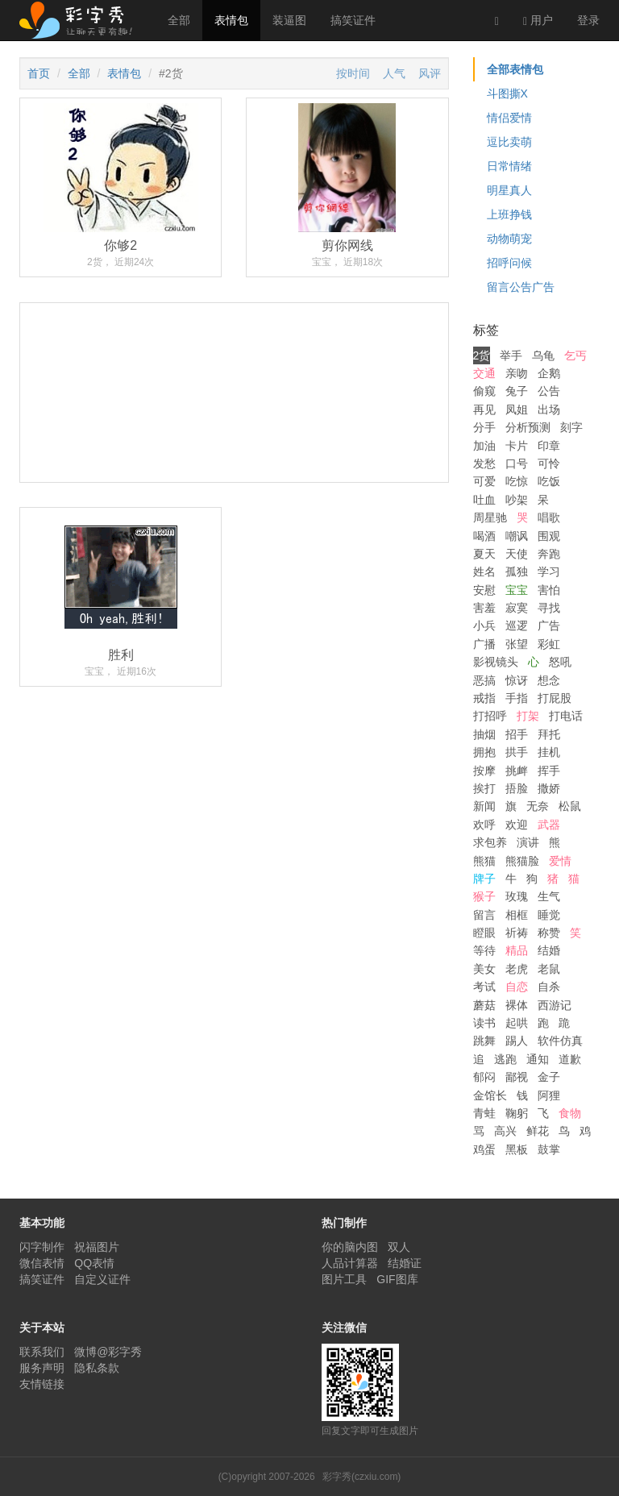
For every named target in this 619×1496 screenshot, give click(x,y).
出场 (549, 409)
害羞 (484, 607)
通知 (537, 1059)
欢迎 (516, 824)
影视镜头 (495, 661)
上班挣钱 (509, 214)
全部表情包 (515, 69)
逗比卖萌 (509, 141)
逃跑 (505, 1059)
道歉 (570, 1059)
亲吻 (516, 373)
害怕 (549, 590)
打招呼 (490, 715)
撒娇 (549, 788)
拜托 (549, 734)
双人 (399, 1246)
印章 (549, 445)
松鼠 (570, 806)
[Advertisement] (234, 452)
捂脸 (516, 788)
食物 (570, 1113)
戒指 (484, 698)
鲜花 (537, 1130)
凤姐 (516, 409)
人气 (394, 73)
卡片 (516, 445)
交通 (484, 373)
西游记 (554, 1005)
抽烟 (484, 734)
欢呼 (484, 824)
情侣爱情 (509, 117)
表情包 (231, 20)
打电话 (566, 715)
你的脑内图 (350, 1246)
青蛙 (484, 1113)
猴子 (484, 896)
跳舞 (484, 1040)
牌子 (484, 878)
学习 (549, 571)
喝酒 (484, 536)
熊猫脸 (522, 860)
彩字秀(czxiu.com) (361, 1476)
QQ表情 (94, 1263)
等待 (484, 950)
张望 (516, 644)
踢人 (516, 1040)
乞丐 (575, 355)
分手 (484, 427)
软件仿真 (560, 1040)
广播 (484, 644)
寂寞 (516, 607)
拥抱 (484, 752)
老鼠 (549, 968)
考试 (484, 986)
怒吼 (560, 661)
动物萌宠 (509, 238)
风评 (429, 73)
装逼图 (289, 20)
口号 (516, 463)
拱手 (516, 752)
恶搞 (484, 680)
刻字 (571, 427)
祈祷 (516, 932)
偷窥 (484, 390)
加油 (484, 445)
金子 (549, 1076)
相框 (516, 914)
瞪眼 (484, 932)
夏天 (484, 553)
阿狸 (549, 1095)
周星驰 (490, 517)
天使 (516, 553)
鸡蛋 (484, 1149)
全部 (179, 20)
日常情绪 (509, 166)
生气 (549, 896)
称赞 (549, 932)
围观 (549, 536)
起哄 (516, 1022)
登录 (588, 20)
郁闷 (484, 1076)
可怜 (549, 463)
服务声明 (41, 1367)
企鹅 (549, 373)
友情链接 (41, 1384)
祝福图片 (96, 1246)
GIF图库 (397, 1279)
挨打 (484, 788)
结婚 (549, 950)
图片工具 (344, 1279)
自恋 (516, 986)
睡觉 (549, 914)
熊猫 (484, 860)
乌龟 (543, 355)
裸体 (516, 1005)
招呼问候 (509, 262)
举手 (511, 355)
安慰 (484, 590)
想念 (549, 680)
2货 (482, 355)
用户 (538, 20)
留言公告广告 (521, 286)
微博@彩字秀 (108, 1351)
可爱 (484, 481)
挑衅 (516, 770)
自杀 (549, 986)
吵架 (516, 499)
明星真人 (509, 190)
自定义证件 (102, 1279)
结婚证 (405, 1263)
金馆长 (490, 1095)
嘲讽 (516, 536)
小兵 (484, 625)
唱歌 (549, 517)
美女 (484, 968)
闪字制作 (41, 1246)
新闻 (484, 806)
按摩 (484, 770)
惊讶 (516, 680)
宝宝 (516, 590)
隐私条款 (96, 1367)
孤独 (516, 571)
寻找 (549, 607)
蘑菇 (484, 1005)
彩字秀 (81, 20)
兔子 (516, 390)
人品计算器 (350, 1263)
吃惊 (516, 481)
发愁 (484, 463)
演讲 (528, 842)
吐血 (484, 499)
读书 (484, 1022)
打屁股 (554, 698)
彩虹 (549, 644)
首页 (38, 73)
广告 (549, 625)
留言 (484, 914)
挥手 (549, 770)
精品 (516, 950)
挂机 (549, 752)
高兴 (505, 1130)
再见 (484, 409)
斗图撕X (507, 93)
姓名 (484, 571)
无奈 (537, 806)
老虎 (516, 968)
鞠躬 (516, 1113)
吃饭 (549, 481)
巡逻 (516, 625)
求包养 (490, 842)
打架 (528, 715)
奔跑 (549, 553)
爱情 (560, 860)
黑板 (516, 1149)
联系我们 (41, 1351)
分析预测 (527, 427)
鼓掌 (549, 1149)
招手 (516, 734)
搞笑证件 (353, 20)
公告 (549, 390)
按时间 (353, 73)
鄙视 (516, 1076)
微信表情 (41, 1263)
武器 (549, 824)
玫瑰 (516, 896)
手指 (516, 698)
